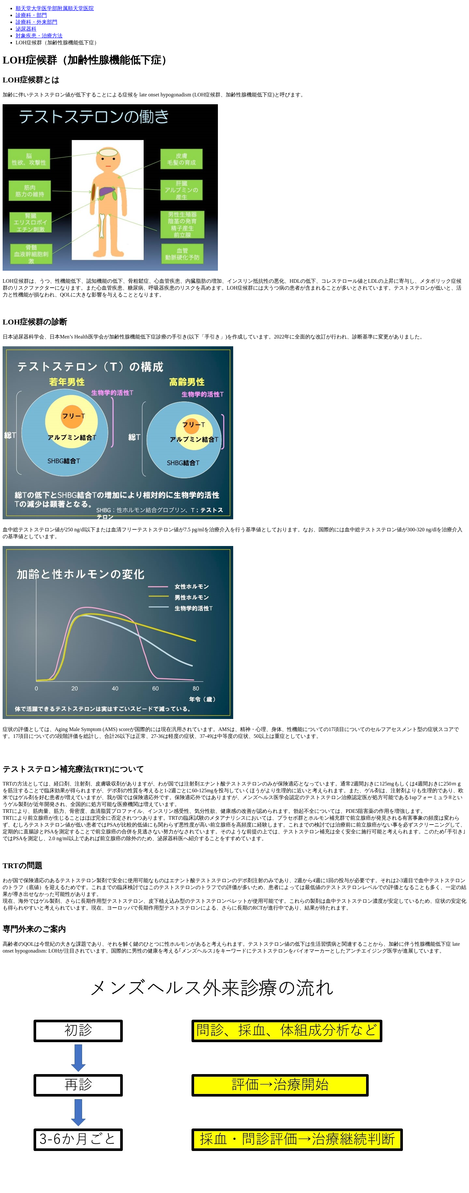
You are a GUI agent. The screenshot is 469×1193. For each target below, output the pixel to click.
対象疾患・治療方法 (39, 35)
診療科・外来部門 (36, 22)
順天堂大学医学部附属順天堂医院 (55, 8)
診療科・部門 (31, 15)
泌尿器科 (26, 29)
